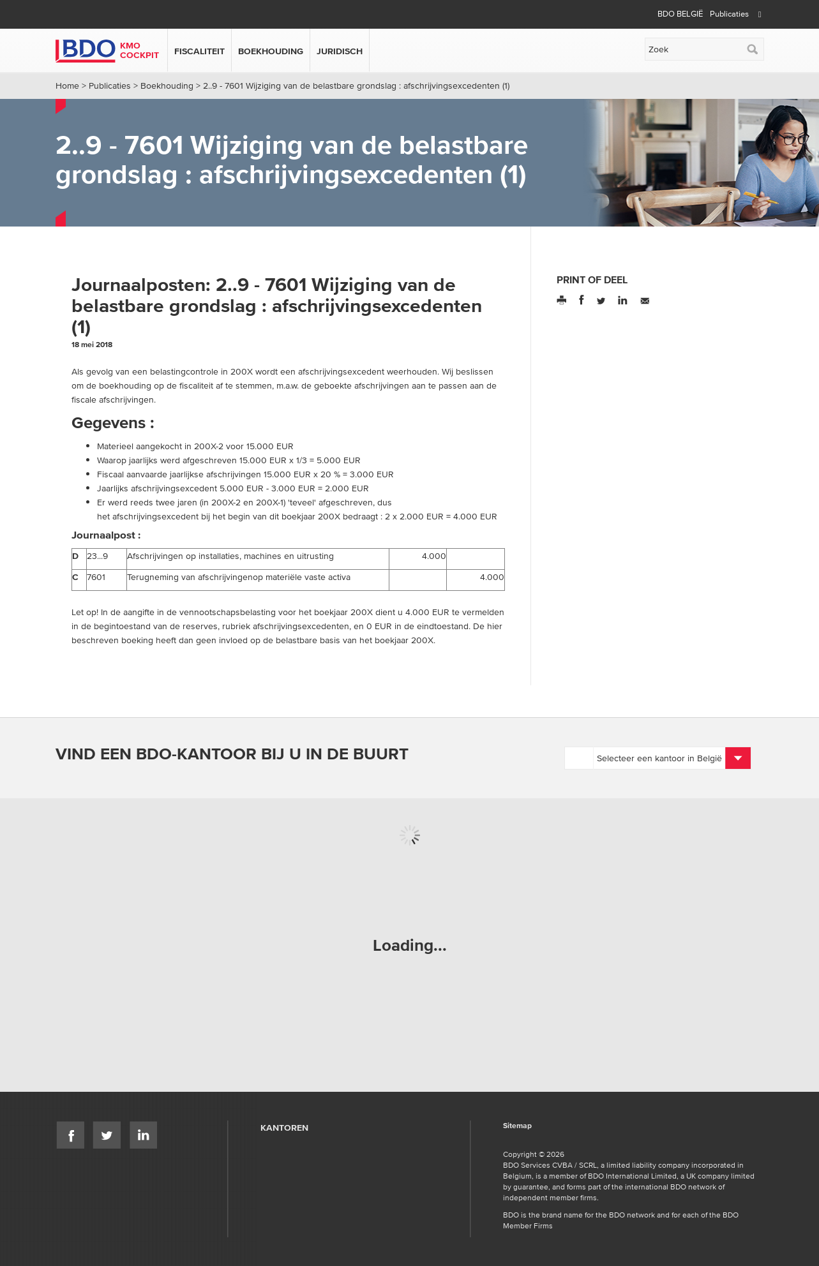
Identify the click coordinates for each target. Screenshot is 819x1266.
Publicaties (729, 14)
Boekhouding (270, 51)
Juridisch (340, 51)
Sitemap (517, 1126)
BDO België (680, 14)
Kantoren (284, 1127)
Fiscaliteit (199, 51)
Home (67, 85)
